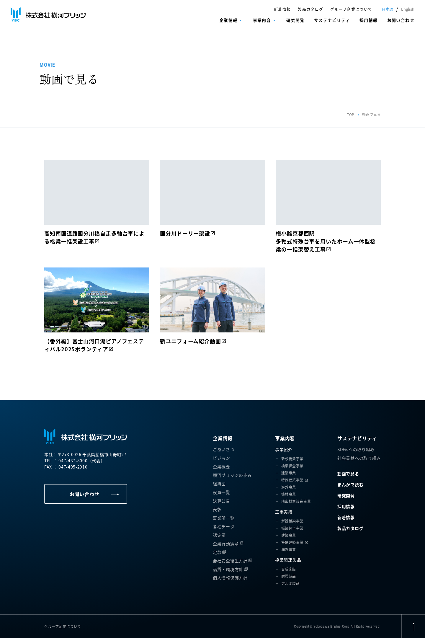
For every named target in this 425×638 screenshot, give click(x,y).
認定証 (219, 535)
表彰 (217, 509)
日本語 (387, 9)
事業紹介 (283, 449)
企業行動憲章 (226, 543)
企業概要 (221, 466)
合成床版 (288, 569)
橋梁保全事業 (292, 465)
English (407, 9)
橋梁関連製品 (288, 560)
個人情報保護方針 (230, 578)
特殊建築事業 (292, 479)
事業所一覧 (224, 518)
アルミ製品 (290, 583)
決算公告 (221, 501)
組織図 (219, 484)
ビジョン (221, 458)
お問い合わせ (400, 20)
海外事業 (288, 486)
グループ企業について (351, 9)
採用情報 (368, 20)
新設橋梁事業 (292, 458)
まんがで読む (350, 484)
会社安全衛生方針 (230, 561)
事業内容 (262, 20)
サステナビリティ (332, 20)
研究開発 (295, 20)
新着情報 (282, 9)
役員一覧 (221, 492)
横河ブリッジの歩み (232, 475)
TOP (350, 114)
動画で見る (348, 474)
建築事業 (288, 472)
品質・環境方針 (228, 569)
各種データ (224, 526)
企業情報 (228, 20)
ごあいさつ (224, 449)
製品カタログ (310, 9)
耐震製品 (288, 576)
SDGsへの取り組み (356, 449)
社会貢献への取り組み (359, 458)
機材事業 (288, 494)
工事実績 (283, 512)
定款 (217, 552)
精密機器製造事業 (296, 501)
